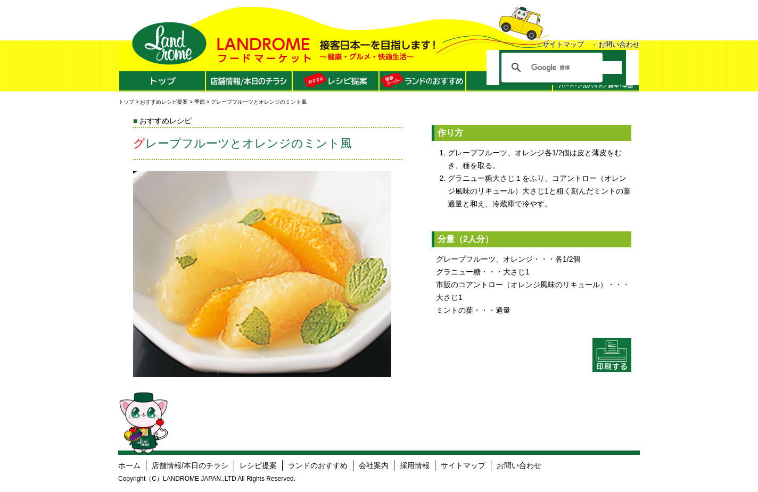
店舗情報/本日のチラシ (190, 465)
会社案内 (374, 465)
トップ (126, 102)
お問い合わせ (619, 44)
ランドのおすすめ (318, 465)
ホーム (129, 465)
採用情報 (415, 465)
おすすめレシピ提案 (164, 102)
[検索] (576, 67)
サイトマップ (563, 44)
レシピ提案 (258, 465)
